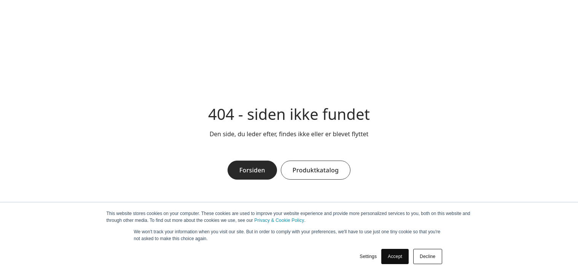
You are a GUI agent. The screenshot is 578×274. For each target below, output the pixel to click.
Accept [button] (395, 256)
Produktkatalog (316, 170)
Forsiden (252, 170)
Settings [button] (368, 256)
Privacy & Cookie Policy (279, 220)
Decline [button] (427, 256)
